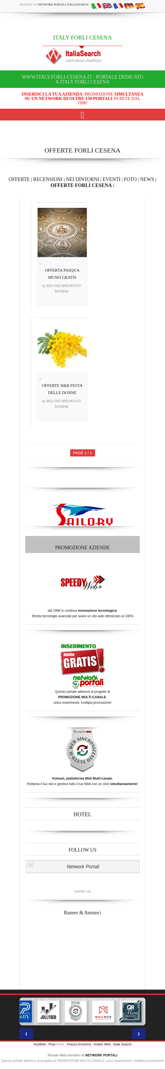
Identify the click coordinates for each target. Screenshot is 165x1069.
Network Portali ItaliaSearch (63, 4)
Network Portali (83, 866)
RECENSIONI (47, 179)
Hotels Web (102, 1044)
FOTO (130, 179)
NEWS (147, 179)
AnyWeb (39, 1044)
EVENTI (111, 179)
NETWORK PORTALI (101, 1055)
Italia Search (122, 1044)
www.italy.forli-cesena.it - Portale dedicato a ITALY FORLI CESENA (82, 79)
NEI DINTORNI (82, 179)
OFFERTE (19, 179)
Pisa (52, 1044)
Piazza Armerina (79, 1044)
